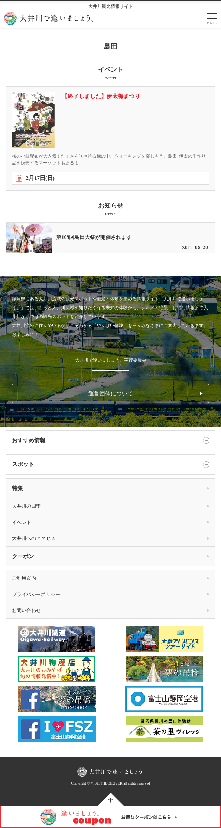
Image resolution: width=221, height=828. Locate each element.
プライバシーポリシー (36, 594)
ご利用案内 (24, 578)
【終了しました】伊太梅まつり (101, 96)
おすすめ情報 (110, 440)
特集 (17, 488)
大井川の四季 (26, 506)
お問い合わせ (26, 610)
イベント (21, 522)
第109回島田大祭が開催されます (93, 237)
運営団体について (110, 394)
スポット (110, 464)
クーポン (23, 556)
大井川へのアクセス (33, 538)
